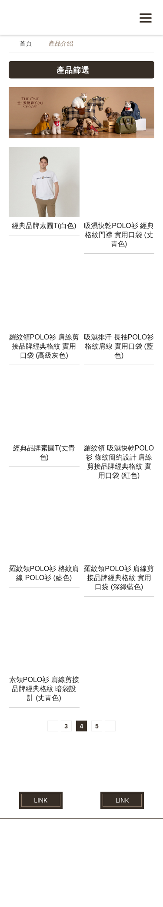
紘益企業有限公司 (63, 17)
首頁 (26, 44)
